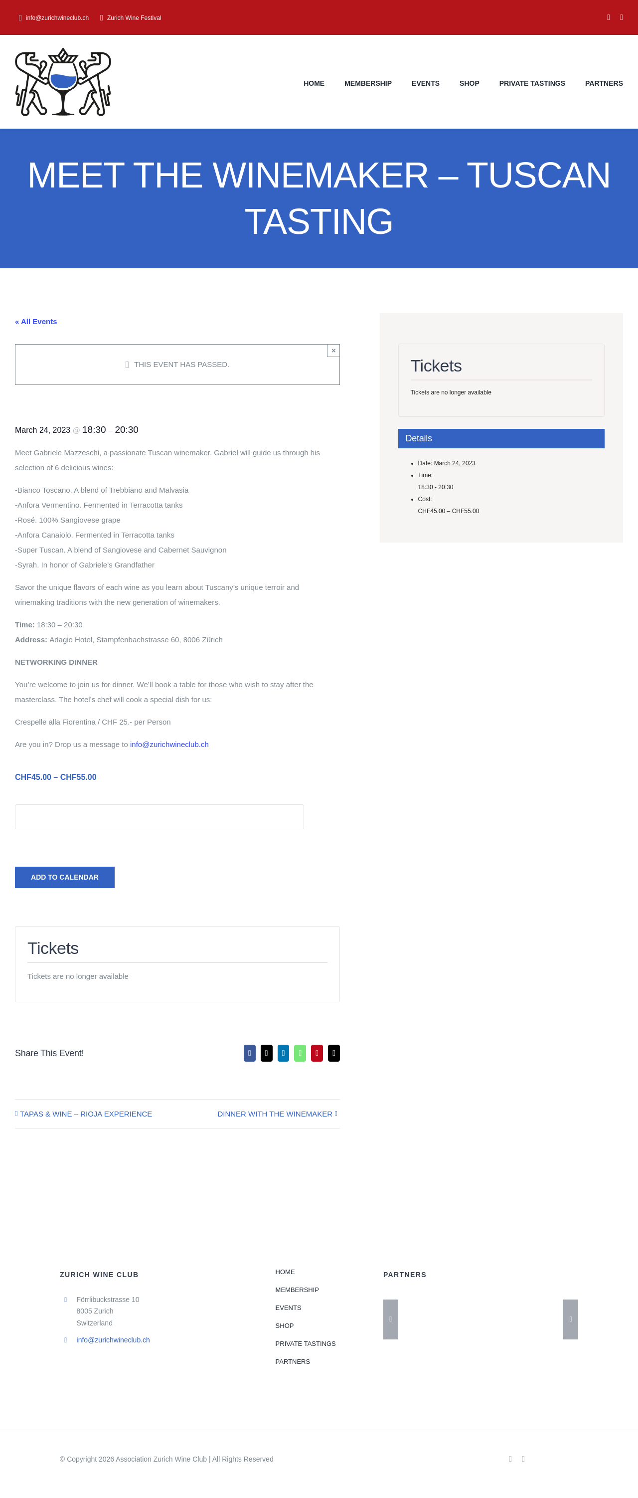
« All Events (36, 321)
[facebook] (608, 17)
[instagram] (621, 17)
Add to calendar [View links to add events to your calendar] (65, 877)
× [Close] (333, 350)
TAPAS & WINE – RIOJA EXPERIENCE (86, 1114)
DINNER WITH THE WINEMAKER (274, 1114)
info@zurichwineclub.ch (169, 744)
